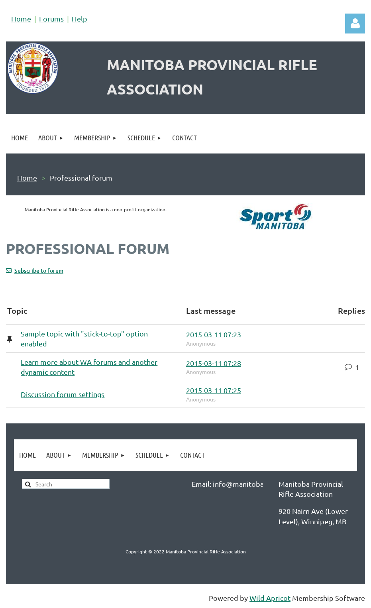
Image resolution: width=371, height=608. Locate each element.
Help (79, 18)
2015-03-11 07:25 (213, 390)
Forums (51, 18)
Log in (355, 23)
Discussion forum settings (62, 394)
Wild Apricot (270, 598)
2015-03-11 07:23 (213, 334)
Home (21, 18)
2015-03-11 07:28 (213, 363)
